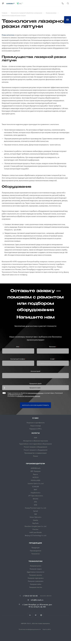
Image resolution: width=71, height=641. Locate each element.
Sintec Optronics (35, 517)
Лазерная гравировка (35, 581)
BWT (35, 489)
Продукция (35, 543)
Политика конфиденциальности (30, 629)
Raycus (35, 474)
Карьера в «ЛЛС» (36, 429)
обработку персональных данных (28, 396)
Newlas (35, 520)
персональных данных (35, 393)
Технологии (35, 554)
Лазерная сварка (36, 569)
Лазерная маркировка (35, 578)
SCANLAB (35, 486)
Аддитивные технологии (35, 572)
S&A (35, 514)
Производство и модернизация (35, 453)
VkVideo (41, 615)
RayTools (35, 523)
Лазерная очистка (35, 587)
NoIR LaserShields (35, 532)
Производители (35, 463)
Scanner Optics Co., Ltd (35, 483)
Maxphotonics (35, 493)
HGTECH (35, 477)
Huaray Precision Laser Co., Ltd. (35, 508)
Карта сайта (47, 629)
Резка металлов (8, 35)
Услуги (35, 433)
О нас (35, 418)
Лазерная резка (35, 566)
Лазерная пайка (35, 584)
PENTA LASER (35, 480)
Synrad (35, 511)
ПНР (35, 438)
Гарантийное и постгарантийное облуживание (35, 444)
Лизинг (35, 456)
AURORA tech (35, 468)
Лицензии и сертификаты (35, 423)
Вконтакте (30, 615)
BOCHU (35, 499)
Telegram (35, 615)
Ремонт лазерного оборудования (35, 450)
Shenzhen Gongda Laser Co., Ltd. (35, 526)
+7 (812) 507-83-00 (30, 596)
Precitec (35, 529)
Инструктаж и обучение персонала (35, 441)
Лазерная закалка (35, 575)
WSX (35, 505)
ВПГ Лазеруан (36, 471)
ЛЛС (35, 502)
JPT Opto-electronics (35, 496)
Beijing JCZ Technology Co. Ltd (35, 535)
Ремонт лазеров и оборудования (35, 447)
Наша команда (35, 426)
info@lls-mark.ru (37, 600)
